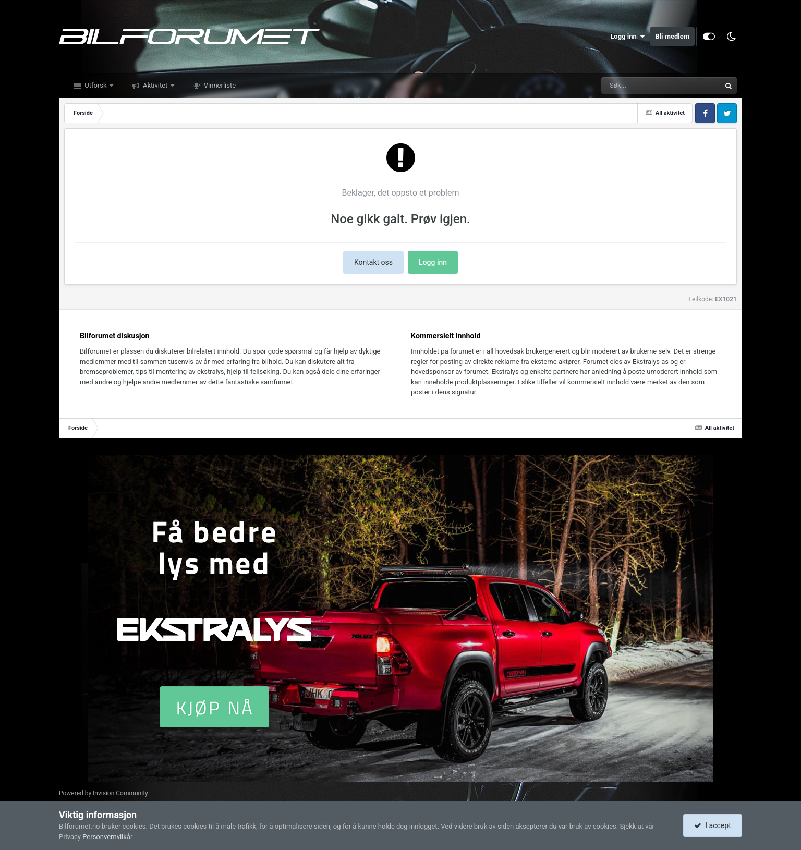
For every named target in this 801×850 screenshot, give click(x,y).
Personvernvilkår (107, 837)
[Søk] (635, 85)
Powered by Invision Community (103, 793)
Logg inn (627, 36)
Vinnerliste (219, 85)
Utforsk (95, 85)
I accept (712, 825)
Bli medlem (672, 36)
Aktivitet (155, 85)
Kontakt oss (373, 262)
